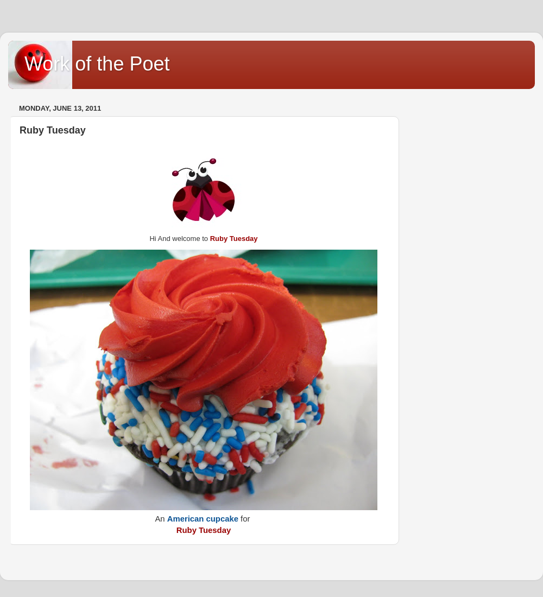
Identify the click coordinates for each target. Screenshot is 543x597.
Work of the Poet (96, 64)
